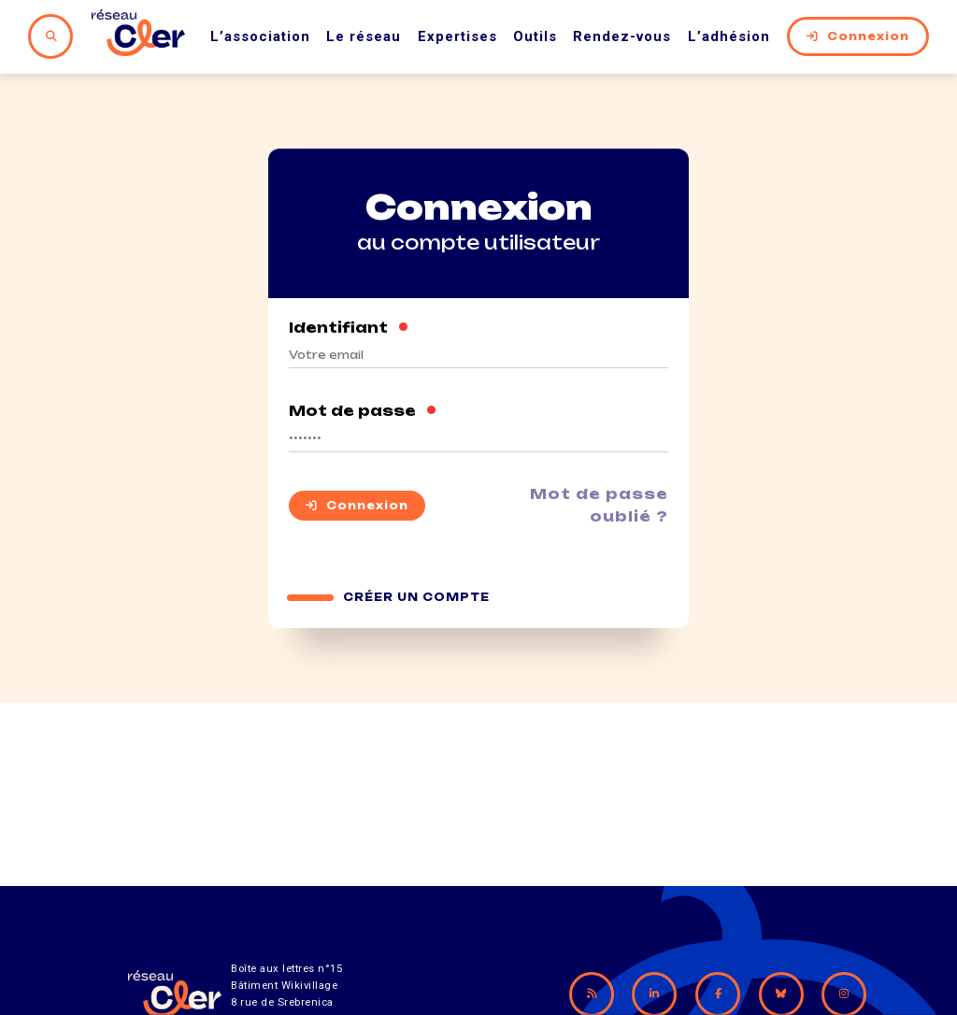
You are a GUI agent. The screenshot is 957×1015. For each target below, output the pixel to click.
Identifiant (349, 328)
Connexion (858, 36)
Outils (535, 36)
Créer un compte (416, 597)
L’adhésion (729, 36)
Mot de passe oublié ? (599, 505)
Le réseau (363, 36)
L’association (260, 36)
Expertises (457, 36)
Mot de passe (363, 411)
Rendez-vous (622, 36)
